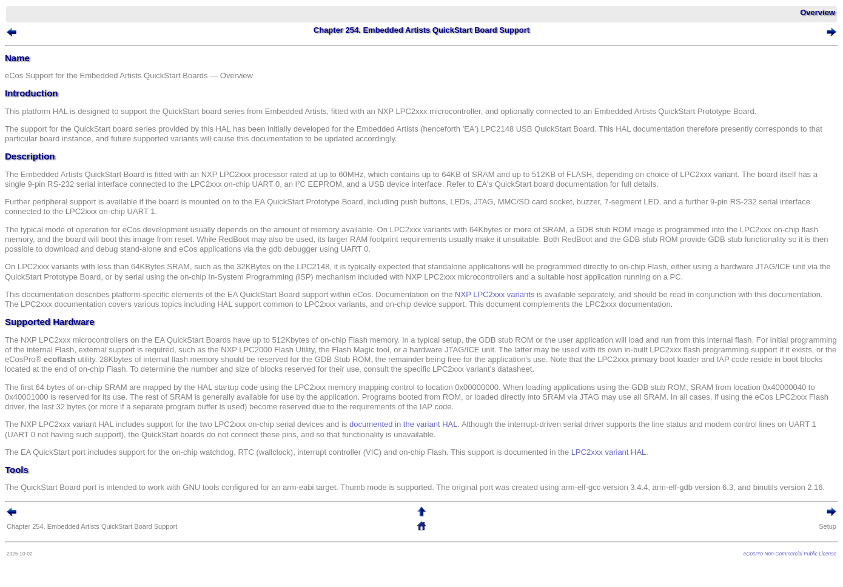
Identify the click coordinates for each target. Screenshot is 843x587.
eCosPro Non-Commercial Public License (790, 554)
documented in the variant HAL (403, 424)
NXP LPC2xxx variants (494, 294)
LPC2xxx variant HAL (609, 452)
